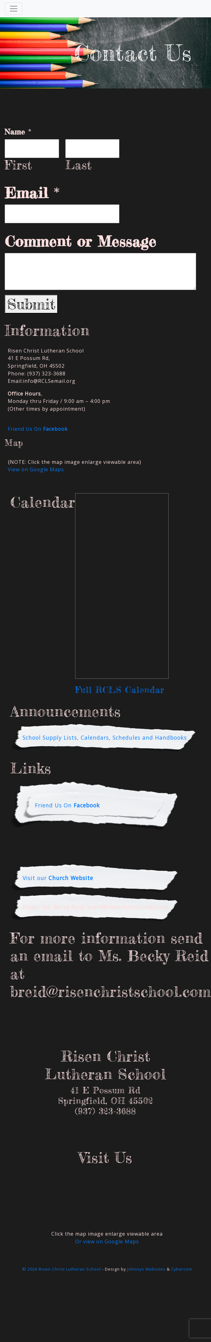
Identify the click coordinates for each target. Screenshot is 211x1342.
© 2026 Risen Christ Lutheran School (61, 1269)
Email (32, 193)
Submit (31, 304)
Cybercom (181, 1269)
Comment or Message (80, 241)
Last (78, 165)
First (18, 165)
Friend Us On (38, 428)
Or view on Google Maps (107, 1241)
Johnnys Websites (146, 1269)
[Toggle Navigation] (13, 8)
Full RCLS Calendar (119, 690)
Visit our (58, 878)
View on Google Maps (36, 469)
